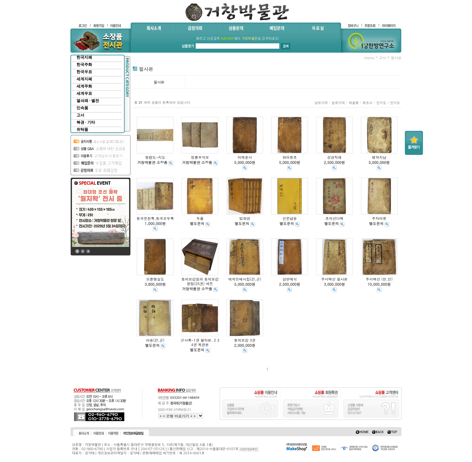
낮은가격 (321, 102)
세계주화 (84, 86)
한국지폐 (84, 57)
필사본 (396, 57)
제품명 (354, 102)
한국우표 (84, 71)
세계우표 (84, 93)
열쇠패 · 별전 (87, 100)
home (369, 57)
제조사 (367, 102)
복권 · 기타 (85, 122)
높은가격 (338, 102)
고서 (80, 115)
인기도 (381, 102)
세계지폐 (84, 79)
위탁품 (82, 129)
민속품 (82, 108)
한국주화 (84, 64)
